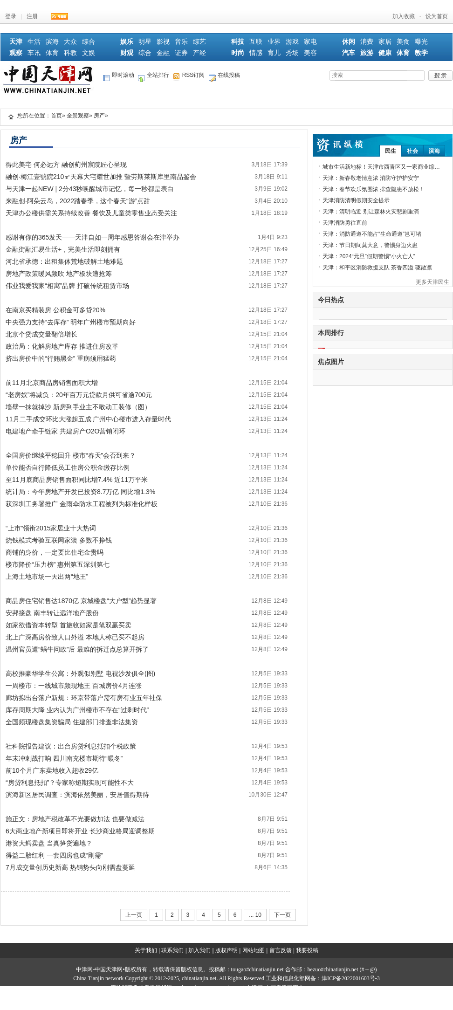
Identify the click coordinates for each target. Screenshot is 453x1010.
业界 (274, 41)
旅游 (366, 52)
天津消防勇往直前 (345, 223)
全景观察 (78, 115)
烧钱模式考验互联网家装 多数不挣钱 (59, 540)
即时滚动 (118, 77)
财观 (126, 52)
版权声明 (226, 950)
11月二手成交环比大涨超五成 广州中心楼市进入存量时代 (88, 419)
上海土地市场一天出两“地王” (47, 576)
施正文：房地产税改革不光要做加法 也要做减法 (75, 819)
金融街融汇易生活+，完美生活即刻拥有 (63, 249)
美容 (310, 52)
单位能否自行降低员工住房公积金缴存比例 (68, 467)
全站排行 (153, 77)
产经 (199, 52)
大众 (70, 41)
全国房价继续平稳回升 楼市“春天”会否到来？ (71, 455)
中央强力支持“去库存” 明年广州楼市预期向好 (71, 322)
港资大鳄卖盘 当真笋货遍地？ (49, 843)
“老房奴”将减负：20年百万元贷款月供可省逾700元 (79, 395)
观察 (15, 52)
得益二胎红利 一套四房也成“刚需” (54, 855)
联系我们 (172, 950)
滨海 (52, 41)
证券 (181, 52)
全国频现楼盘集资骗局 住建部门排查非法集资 (72, 722)
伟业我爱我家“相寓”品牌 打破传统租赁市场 (67, 285)
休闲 (348, 41)
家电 (310, 41)
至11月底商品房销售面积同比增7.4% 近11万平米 (77, 479)
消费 (366, 41)
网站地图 (253, 950)
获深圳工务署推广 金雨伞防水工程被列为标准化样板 (82, 504)
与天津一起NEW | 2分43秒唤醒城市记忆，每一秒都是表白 (90, 188)
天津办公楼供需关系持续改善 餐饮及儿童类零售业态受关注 (91, 213)
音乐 (181, 41)
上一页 (133, 915)
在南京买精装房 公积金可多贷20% (55, 310)
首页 (56, 115)
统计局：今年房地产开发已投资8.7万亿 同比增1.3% (80, 491)
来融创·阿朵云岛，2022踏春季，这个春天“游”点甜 (78, 201)
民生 (390, 151)
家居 (384, 41)
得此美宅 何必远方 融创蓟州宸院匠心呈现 (66, 164)
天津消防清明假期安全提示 (356, 200)
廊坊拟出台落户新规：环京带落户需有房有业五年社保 (84, 697)
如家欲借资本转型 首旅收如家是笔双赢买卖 (68, 625)
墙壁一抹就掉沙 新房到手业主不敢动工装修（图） (78, 407)
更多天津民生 (432, 282)
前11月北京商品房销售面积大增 (52, 382)
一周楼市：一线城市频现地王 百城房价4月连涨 (74, 685)
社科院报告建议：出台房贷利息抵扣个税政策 (71, 746)
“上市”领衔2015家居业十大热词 (51, 528)
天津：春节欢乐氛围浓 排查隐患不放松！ (374, 189)
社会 (412, 151)
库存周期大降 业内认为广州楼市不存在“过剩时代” (77, 710)
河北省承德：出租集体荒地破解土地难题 (64, 261)
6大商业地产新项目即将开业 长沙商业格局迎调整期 (80, 831)
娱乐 (126, 41)
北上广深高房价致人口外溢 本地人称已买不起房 (75, 637)
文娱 (88, 52)
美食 (403, 41)
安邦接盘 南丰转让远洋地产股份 (52, 613)
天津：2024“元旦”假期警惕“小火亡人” (369, 256)
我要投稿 (307, 950)
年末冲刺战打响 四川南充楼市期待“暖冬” (64, 758)
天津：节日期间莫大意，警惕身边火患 (370, 245)
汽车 (348, 52)
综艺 (199, 41)
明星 (144, 41)
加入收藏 (403, 16)
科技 (237, 41)
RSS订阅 (189, 77)
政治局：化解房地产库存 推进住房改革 (62, 346)
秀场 (292, 52)
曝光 (421, 41)
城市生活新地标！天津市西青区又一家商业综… (381, 167)
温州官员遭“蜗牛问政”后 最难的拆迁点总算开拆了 (77, 649)
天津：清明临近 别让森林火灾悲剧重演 (371, 211)
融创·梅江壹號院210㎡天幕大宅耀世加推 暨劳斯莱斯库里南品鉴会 (101, 176)
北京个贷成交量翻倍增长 (41, 334)
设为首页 (437, 16)
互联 (255, 41)
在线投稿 (224, 77)
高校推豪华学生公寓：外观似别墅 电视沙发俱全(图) (80, 673)
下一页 (282, 915)
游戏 (292, 41)
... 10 (255, 915)
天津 (15, 41)
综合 (88, 41)
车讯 (34, 52)
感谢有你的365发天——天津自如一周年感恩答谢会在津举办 (92, 237)
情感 (255, 52)
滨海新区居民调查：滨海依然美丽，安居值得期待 (77, 794)
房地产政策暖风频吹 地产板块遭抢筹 (59, 273)
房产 (99, 115)
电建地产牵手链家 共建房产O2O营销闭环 (65, 431)
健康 (384, 52)
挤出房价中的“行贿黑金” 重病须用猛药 (61, 358)
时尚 (237, 52)
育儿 (274, 52)
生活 (34, 41)
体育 (52, 52)
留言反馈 (280, 950)
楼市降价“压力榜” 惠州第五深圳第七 (58, 564)
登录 (10, 16)
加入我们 (199, 950)
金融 (163, 52)
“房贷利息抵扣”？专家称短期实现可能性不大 (70, 782)
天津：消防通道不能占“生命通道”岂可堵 (372, 234)
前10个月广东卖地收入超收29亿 (52, 770)
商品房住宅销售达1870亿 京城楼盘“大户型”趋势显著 (81, 601)
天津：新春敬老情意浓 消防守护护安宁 (371, 178)
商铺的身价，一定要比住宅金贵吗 (54, 552)
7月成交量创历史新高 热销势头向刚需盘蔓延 (70, 867)
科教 (70, 52)
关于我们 (146, 950)
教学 (421, 52)
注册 (32, 16)
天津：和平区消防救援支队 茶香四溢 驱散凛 (377, 267)
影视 (163, 41)
